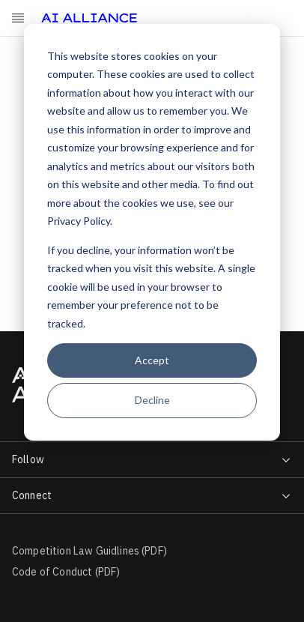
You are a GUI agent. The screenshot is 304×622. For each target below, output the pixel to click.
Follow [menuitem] (28, 459)
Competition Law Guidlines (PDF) (89, 551)
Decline (152, 399)
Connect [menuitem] (32, 495)
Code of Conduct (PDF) (66, 572)
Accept (152, 360)
